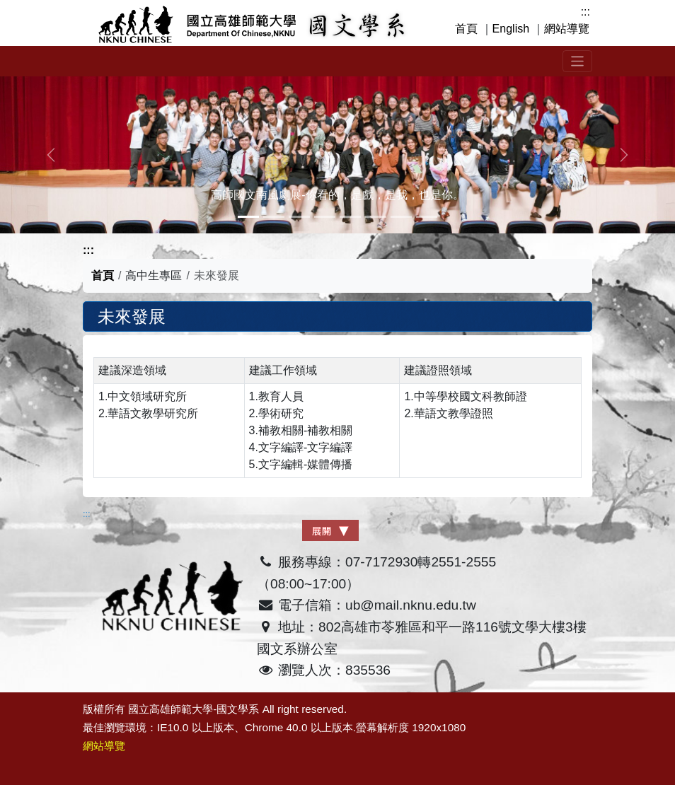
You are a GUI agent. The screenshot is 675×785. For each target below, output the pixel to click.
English (510, 29)
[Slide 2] (299, 217)
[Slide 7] (426, 217)
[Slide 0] (248, 217)
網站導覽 (566, 29)
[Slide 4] (350, 217)
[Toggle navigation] (577, 61)
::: (585, 12)
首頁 (466, 29)
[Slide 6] (401, 217)
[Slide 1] (273, 217)
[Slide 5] (375, 217)
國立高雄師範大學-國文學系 (193, 709)
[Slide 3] (324, 217)
